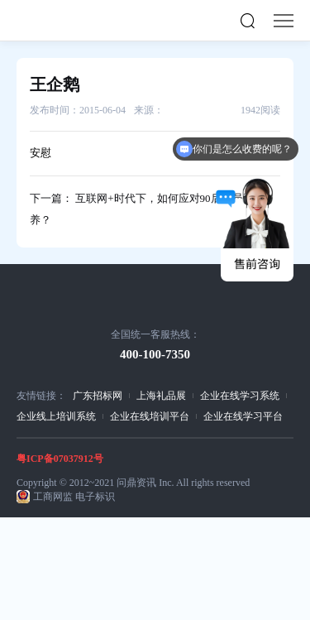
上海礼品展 (161, 395)
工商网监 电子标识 (74, 496)
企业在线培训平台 (149, 416)
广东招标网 (97, 395)
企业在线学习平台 (243, 416)
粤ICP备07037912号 (60, 458)
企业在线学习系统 (239, 395)
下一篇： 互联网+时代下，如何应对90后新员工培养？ (147, 209)
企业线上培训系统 (56, 416)
